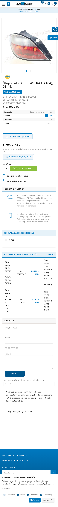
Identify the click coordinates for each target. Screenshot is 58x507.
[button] (8, 4)
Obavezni (11, 495)
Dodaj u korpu (25, 168)
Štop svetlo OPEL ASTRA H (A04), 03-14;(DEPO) (48, 301)
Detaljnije (6, 489)
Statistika (34, 495)
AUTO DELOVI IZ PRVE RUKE (29, 9)
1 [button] (27, 71)
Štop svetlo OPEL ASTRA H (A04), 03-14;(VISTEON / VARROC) (48, 272)
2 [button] (30, 71)
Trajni (22, 495)
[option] (29, 9)
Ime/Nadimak (11, 328)
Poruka (8, 354)
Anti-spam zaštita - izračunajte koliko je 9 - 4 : (24, 380)
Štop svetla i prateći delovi (19, 97)
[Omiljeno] (46, 5)
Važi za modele (12, 92)
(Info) (50, 116)
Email (7, 338)
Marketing (48, 495)
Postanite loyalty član (20, 157)
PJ (47, 116)
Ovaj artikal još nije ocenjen (19, 411)
